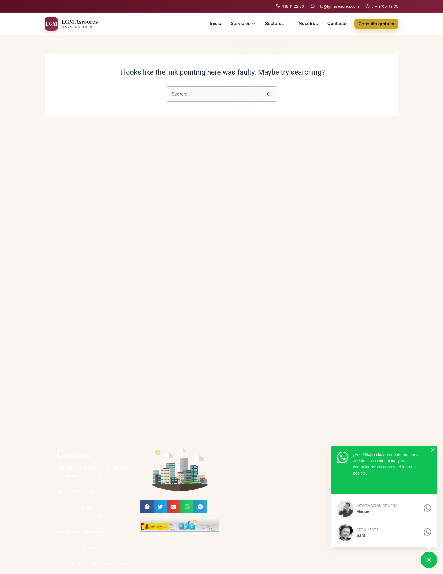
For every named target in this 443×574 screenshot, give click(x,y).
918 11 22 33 (290, 6)
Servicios (243, 23)
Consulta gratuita (376, 24)
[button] (147, 506)
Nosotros (308, 23)
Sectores (277, 23)
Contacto (337, 23)
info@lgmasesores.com (335, 6)
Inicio (215, 23)
